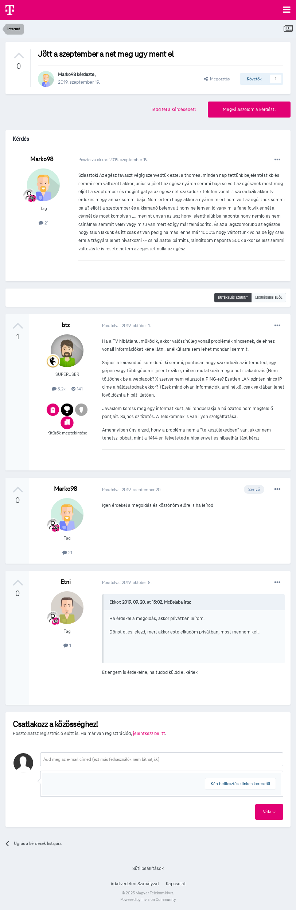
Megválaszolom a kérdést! (249, 109)
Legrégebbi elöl (269, 297)
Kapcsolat (176, 884)
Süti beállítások (148, 868)
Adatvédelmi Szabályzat (134, 884)
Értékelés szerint (233, 297)
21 (43, 223)
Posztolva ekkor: (113, 159)
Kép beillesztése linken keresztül (240, 783)
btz (66, 325)
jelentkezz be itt (149, 733)
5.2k (59, 389)
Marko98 (67, 75)
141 (77, 389)
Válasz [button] (269, 812)
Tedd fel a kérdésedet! (173, 109)
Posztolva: (126, 325)
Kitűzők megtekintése (67, 433)
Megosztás (217, 79)
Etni (66, 582)
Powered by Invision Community (148, 899)
